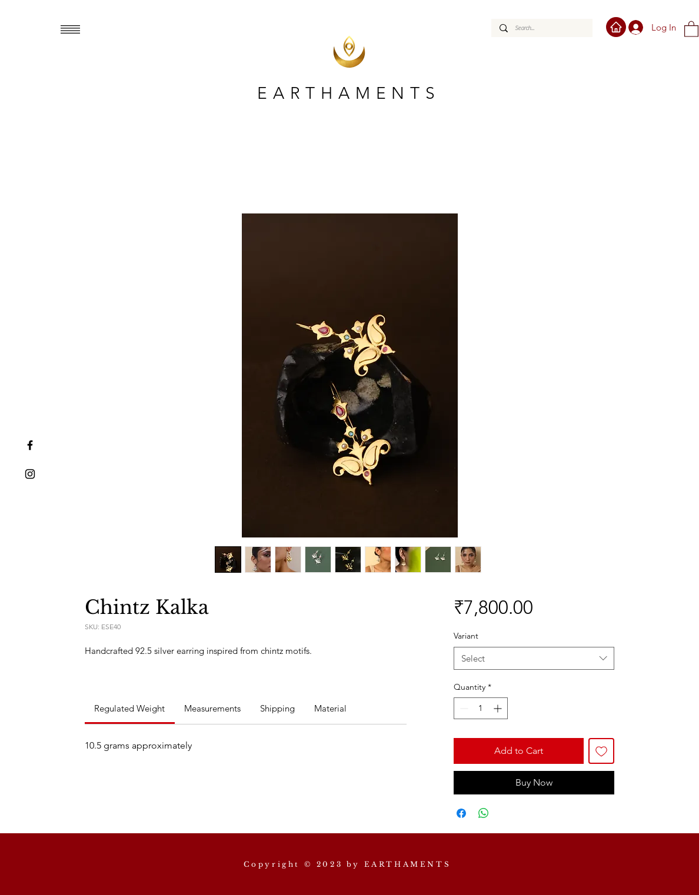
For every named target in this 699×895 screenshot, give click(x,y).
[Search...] (541, 28)
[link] (129, 708)
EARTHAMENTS (349, 93)
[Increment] (498, 708)
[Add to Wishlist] (601, 751)
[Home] (616, 27)
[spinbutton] (480, 708)
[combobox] (534, 658)
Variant (466, 635)
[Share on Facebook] (461, 813)
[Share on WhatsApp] (484, 813)
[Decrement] (462, 708)
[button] (70, 29)
